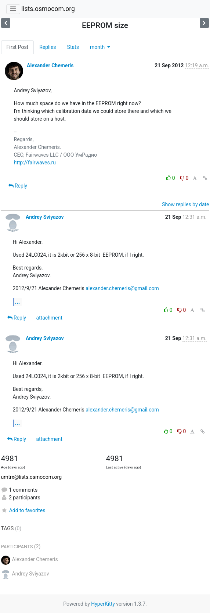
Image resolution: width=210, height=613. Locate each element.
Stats (73, 47)
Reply (17, 186)
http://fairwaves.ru (35, 162)
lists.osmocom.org (48, 9)
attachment (49, 318)
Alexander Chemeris (50, 65)
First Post (18, 47)
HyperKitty (103, 604)
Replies (47, 47)
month (98, 47)
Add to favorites (23, 510)
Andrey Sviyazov (45, 217)
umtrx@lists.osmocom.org (31, 477)
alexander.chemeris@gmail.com (122, 288)
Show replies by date (185, 204)
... (17, 301)
